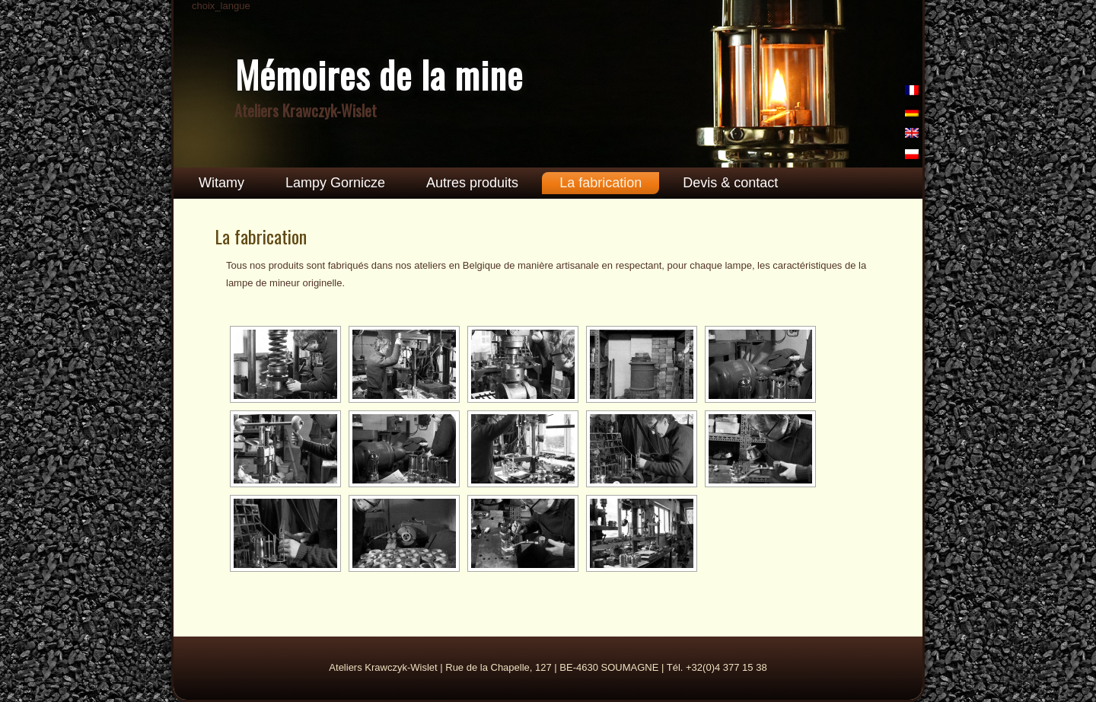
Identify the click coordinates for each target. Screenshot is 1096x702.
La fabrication (600, 182)
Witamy (221, 182)
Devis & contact (730, 182)
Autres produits (472, 182)
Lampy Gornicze (335, 182)
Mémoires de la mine (379, 74)
